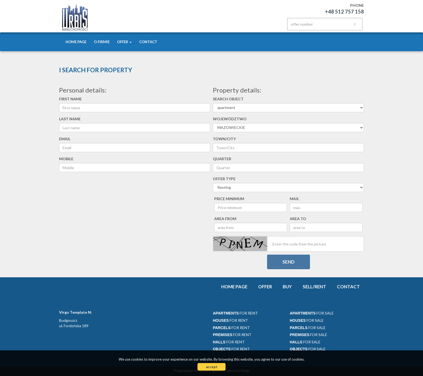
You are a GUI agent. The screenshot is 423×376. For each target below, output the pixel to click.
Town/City (224, 138)
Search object (228, 99)
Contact (148, 42)
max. (294, 198)
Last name (70, 119)
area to (298, 218)
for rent (235, 313)
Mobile (66, 158)
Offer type (224, 178)
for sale (312, 313)
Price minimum (229, 198)
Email (64, 138)
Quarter (222, 158)
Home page (76, 42)
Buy (287, 286)
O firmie (102, 42)
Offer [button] (124, 42)
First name (70, 99)
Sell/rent (314, 286)
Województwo (230, 119)
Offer (265, 286)
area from (225, 218)
